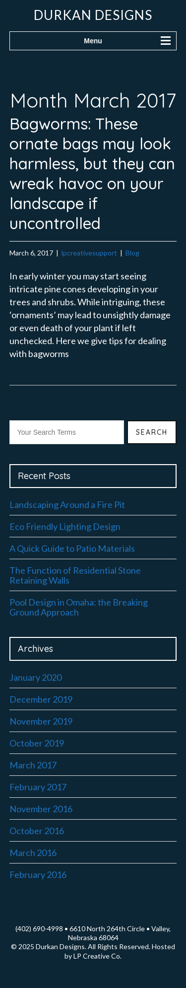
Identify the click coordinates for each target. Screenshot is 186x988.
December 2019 (40, 699)
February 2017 (37, 786)
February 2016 (37, 874)
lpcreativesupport (89, 252)
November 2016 (40, 808)
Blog (132, 252)
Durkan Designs (93, 15)
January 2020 (35, 677)
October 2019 (36, 743)
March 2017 (33, 764)
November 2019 (40, 721)
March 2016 (33, 852)
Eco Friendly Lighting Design (65, 526)
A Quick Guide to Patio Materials (72, 548)
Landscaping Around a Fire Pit (67, 504)
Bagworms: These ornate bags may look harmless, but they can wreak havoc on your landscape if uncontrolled (92, 173)
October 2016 (36, 830)
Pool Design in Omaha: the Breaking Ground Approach (78, 607)
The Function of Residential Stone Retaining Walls (75, 575)
